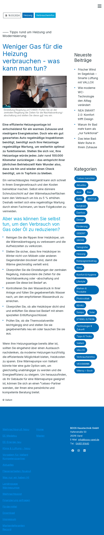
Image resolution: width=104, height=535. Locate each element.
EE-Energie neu (12, 442)
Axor (79, 192)
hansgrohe (82, 247)
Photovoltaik (83, 298)
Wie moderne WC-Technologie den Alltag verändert (86, 96)
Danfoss (81, 212)
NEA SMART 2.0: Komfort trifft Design (86, 115)
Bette (79, 199)
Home (40, 429)
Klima (79, 267)
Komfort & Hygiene (86, 274)
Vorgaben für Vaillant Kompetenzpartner (15, 456)
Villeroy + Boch (85, 370)
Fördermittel (10, 506)
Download (9, 512)
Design (80, 219)
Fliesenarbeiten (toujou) (17, 471)
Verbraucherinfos (45, 15)
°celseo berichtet (86, 178)
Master (40, 435)
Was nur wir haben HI (16, 477)
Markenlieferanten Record (14, 527)
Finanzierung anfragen (16, 500)
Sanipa (80, 312)
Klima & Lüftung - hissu (16, 448)
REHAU (80, 305)
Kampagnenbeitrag (87, 261)
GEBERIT (81, 233)
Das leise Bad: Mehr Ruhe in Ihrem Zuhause (87, 143)
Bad (89, 192)
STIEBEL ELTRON (85, 319)
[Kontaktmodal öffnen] (92, 6)
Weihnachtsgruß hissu (16, 429)
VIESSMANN (83, 363)
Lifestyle (81, 281)
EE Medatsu (10, 435)
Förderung (82, 226)
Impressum (9, 519)
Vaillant (80, 343)
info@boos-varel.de (88, 439)
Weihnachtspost (12, 493)
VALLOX (81, 350)
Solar (92, 312)
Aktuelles (81, 185)
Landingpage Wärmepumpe (11, 485)
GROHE (80, 240)
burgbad (81, 205)
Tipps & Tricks (84, 336)
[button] (99, 6)
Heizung (28, 15)
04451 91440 (82, 443)
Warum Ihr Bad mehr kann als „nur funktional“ (88, 129)
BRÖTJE (92, 199)
